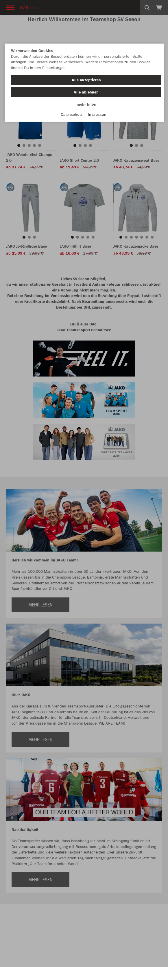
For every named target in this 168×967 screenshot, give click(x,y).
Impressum (97, 114)
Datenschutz (71, 114)
